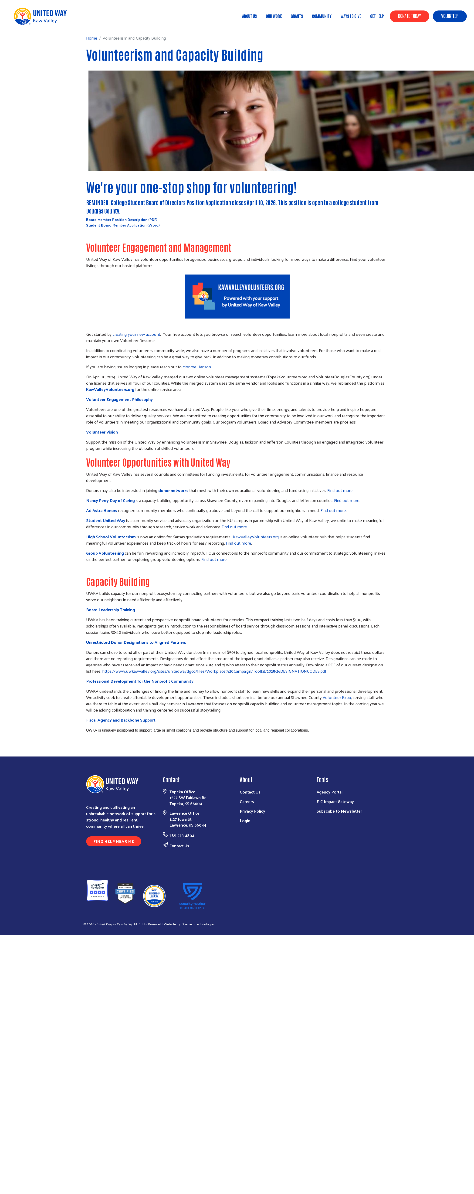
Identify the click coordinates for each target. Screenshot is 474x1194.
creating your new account (136, 334)
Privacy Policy (252, 810)
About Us (249, 16)
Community (322, 16)
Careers (247, 801)
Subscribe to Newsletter (339, 810)
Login (245, 820)
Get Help (377, 16)
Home (27, 23)
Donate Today (409, 16)
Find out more (340, 490)
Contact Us (179, 845)
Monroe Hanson (197, 366)
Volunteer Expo (337, 697)
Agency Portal (329, 791)
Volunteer (449, 16)
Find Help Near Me (113, 841)
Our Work (274, 16)
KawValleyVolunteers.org (256, 536)
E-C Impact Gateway (335, 801)
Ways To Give (351, 16)
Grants (297, 16)
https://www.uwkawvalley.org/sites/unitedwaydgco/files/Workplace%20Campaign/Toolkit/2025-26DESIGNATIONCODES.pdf (214, 671)
